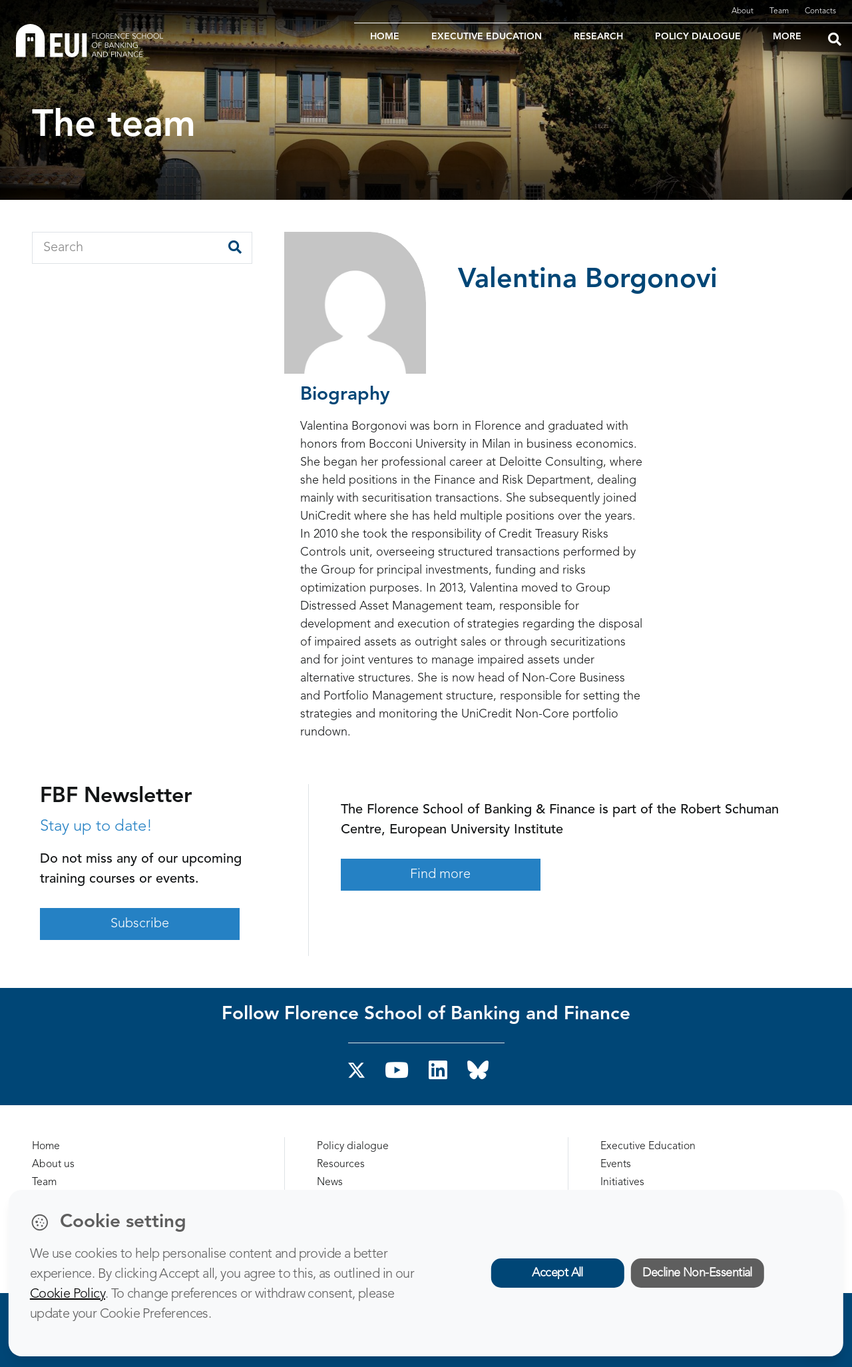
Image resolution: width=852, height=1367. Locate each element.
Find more (440, 874)
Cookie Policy (67, 1294)
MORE (787, 36)
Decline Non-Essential (697, 1273)
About (742, 11)
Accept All (557, 1273)
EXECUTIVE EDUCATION (486, 36)
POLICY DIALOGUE (698, 36)
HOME (384, 36)
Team (779, 11)
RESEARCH (598, 36)
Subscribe (139, 924)
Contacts (820, 11)
